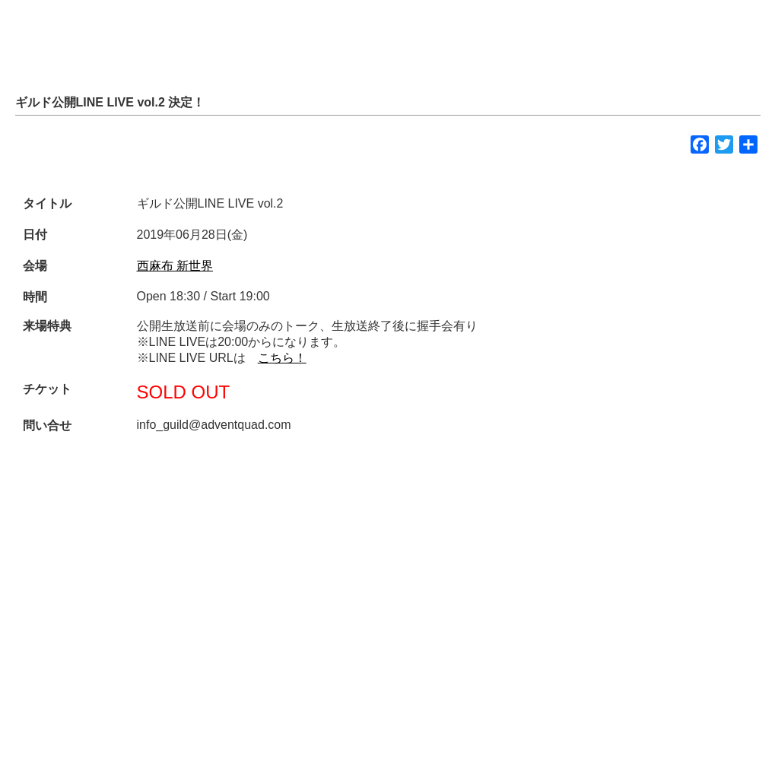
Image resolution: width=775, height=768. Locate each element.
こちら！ (282, 357)
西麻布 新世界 (175, 265)
